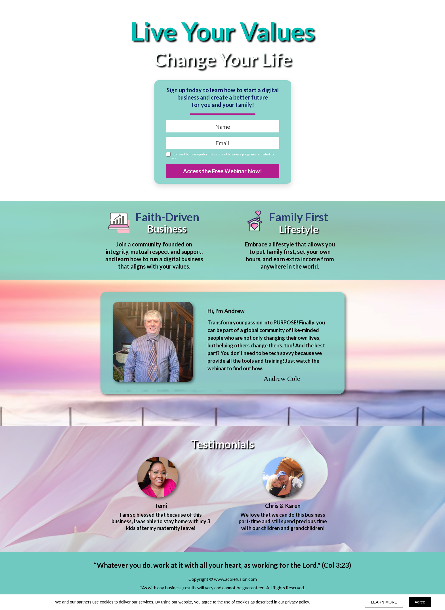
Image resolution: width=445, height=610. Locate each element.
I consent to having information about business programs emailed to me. (222, 156)
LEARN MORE (384, 602)
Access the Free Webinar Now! (222, 171)
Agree (420, 602)
